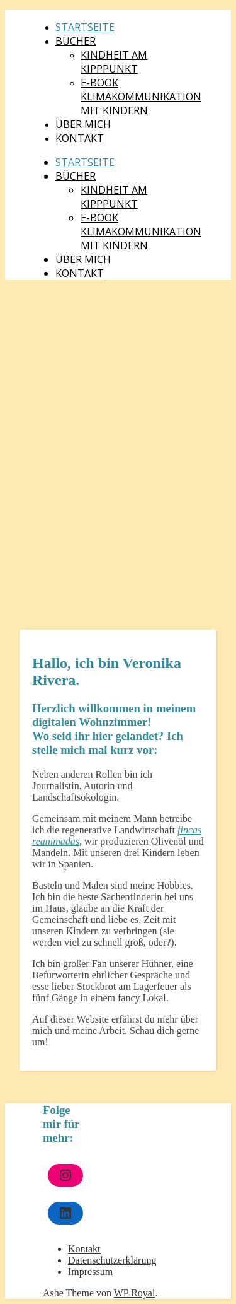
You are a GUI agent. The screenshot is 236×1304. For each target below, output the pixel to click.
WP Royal (134, 1293)
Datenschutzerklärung (112, 1260)
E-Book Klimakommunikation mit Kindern (141, 96)
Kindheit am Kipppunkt (114, 62)
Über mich (83, 124)
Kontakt (79, 138)
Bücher (75, 41)
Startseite (85, 27)
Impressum (90, 1271)
